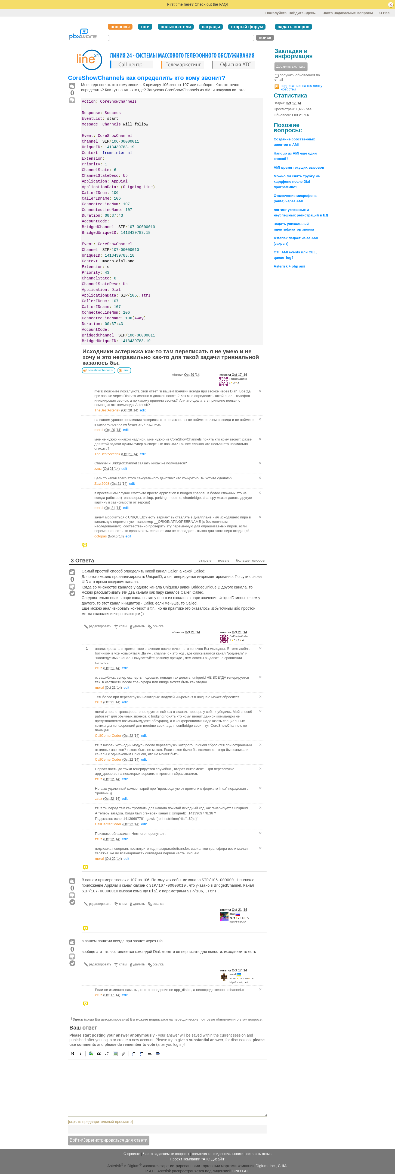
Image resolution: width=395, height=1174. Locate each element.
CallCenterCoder (239, 636)
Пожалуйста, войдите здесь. (290, 13)
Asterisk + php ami (289, 266)
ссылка (158, 626)
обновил (185, 374)
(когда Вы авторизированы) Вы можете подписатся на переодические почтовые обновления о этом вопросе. (168, 1019)
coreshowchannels (100, 370)
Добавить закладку (290, 66)
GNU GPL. (241, 1171)
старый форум (247, 26)
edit (143, 410)
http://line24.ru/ (238, 921)
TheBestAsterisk (238, 378)
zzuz (98, 469)
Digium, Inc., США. (272, 1166)
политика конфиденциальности (217, 1154)
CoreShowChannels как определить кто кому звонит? (147, 77)
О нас (384, 13)
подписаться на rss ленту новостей (301, 87)
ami (126, 370)
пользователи (176, 26)
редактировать (100, 626)
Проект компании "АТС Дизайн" (197, 1159)
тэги (145, 26)
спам (122, 626)
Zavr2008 (101, 483)
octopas (100, 536)
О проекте (132, 1154)
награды (211, 26)
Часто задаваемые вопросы (347, 13)
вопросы (120, 26)
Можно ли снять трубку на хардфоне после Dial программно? (297, 181)
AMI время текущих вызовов (299, 167)
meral (98, 430)
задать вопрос (293, 26)
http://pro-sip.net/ (239, 982)
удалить (139, 626)
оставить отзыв (258, 1154)
